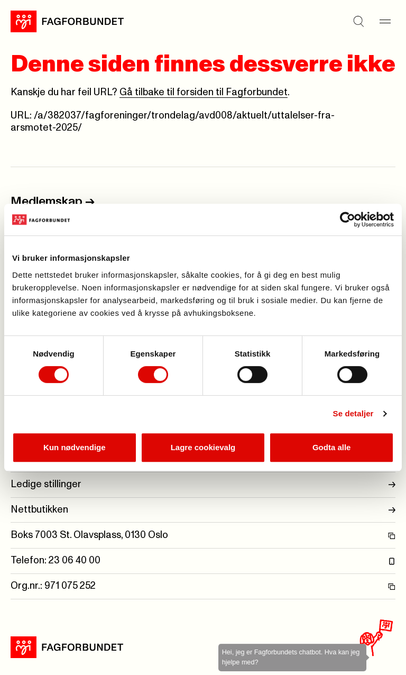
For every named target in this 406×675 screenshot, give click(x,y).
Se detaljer (353, 413)
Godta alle (331, 447)
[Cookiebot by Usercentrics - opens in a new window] (347, 219)
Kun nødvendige (74, 447)
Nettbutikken (203, 510)
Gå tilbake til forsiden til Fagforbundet (203, 92)
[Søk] (358, 21)
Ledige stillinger (203, 485)
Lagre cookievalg (203, 447)
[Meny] (384, 21)
